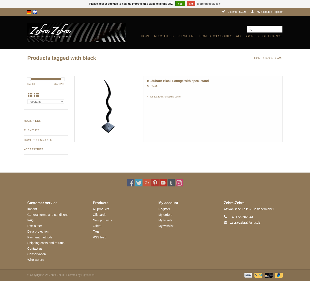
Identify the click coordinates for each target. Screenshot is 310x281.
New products (102, 220)
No (191, 3)
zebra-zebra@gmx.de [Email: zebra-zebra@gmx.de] (245, 222)
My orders (165, 214)
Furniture (186, 36)
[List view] (36, 95)
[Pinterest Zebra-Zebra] (155, 182)
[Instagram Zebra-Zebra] (179, 182)
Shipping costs (172, 96)
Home (145, 36)
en (35, 12)
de (29, 12)
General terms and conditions (47, 214)
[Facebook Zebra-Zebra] (130, 182)
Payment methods (40, 237)
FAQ (30, 220)
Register (164, 209)
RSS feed (99, 237)
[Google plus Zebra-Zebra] (147, 182)
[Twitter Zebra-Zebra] (138, 182)
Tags (268, 58)
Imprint (32, 209)
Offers (97, 226)
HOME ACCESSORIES (215, 36)
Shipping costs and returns (46, 243)
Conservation (36, 254)
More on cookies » (209, 3)
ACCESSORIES (247, 36)
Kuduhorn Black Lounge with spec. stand (178, 81)
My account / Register (267, 11)
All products (101, 209)
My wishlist (166, 226)
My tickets (165, 220)
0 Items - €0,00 (234, 11)
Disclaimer (34, 226)
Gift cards (271, 36)
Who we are (35, 260)
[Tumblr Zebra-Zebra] (171, 182)
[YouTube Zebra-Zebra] (163, 182)
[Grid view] (30, 95)
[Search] (265, 29)
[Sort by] (45, 101)
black (278, 58)
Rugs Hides (164, 36)
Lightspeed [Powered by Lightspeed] (88, 275)
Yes (180, 3)
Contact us (34, 248)
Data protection (38, 231)
